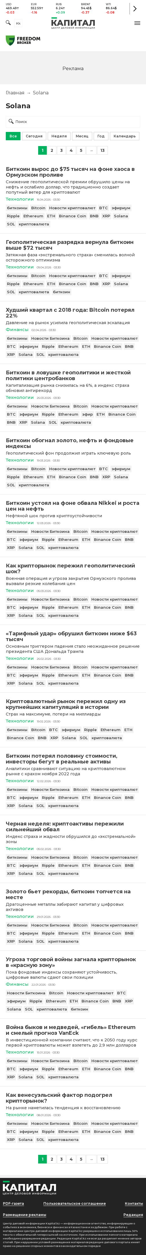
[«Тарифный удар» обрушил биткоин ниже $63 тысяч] (73, 636)
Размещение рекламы (24, 1215)
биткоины (17, 208)
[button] (137, 23)
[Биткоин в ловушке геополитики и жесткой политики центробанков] (73, 375)
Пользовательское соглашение (74, 1203)
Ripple (13, 216)
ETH (51, 216)
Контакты (134, 1203)
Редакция (133, 1215)
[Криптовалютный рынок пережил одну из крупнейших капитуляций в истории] (73, 704)
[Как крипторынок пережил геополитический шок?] (73, 568)
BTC (103, 208)
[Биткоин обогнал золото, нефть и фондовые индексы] (73, 443)
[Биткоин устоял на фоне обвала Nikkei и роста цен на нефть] (73, 506)
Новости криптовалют (72, 208)
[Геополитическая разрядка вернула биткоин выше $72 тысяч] (73, 245)
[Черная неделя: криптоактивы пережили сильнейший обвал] (73, 826)
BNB (94, 216)
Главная (15, 93)
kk (18, 23)
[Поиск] (8, 23)
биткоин (61, 292)
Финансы (17, 329)
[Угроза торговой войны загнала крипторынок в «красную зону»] (73, 962)
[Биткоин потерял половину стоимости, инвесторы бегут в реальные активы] (73, 759)
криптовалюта (34, 224)
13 (102, 150)
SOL (11, 224)
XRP (106, 216)
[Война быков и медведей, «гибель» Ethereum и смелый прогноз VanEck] (73, 1030)
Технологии (20, 199)
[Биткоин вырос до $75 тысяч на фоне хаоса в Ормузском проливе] (73, 172)
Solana (121, 216)
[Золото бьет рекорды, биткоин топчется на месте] (73, 894)
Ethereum (33, 216)
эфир (87, 414)
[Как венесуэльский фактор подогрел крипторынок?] (73, 1098)
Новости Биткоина (50, 338)
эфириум (121, 208)
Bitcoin (38, 208)
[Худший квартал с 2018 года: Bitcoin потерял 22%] (73, 313)
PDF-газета (13, 1203)
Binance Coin (72, 216)
